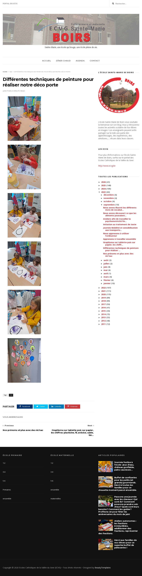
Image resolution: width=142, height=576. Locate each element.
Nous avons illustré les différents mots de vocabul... (119, 208)
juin (106, 267)
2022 (103, 287)
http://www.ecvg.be (107, 165)
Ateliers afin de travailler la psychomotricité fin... (117, 220)
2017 (103, 304)
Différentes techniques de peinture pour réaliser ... (121, 249)
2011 (103, 324)
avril (106, 273)
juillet (107, 263)
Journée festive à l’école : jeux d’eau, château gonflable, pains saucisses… (124, 466)
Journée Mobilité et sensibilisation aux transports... (120, 228)
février (107, 280)
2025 (103, 185)
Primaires (7, 489)
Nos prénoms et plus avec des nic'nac (118, 254)
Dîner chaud (63, 60)
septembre (109, 204)
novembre (109, 198)
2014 (103, 314)
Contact (95, 60)
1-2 (11, 72)
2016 (103, 307)
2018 (103, 301)
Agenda (80, 60)
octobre (108, 201)
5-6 (4, 481)
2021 (103, 291)
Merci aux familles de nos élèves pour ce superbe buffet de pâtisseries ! (125, 544)
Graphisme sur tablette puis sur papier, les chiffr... (119, 243)
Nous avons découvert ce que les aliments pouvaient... (119, 214)
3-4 (4, 472)
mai (106, 270)
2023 (103, 192)
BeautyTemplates (103, 567)
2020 (103, 294)
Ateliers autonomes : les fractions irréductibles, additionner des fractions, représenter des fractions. (118, 527)
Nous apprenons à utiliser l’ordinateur (116, 234)
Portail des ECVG (10, 4)
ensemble (7, 498)
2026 (103, 182)
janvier (107, 283)
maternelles (56, 498)
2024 (103, 188)
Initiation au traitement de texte (119, 224)
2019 (103, 297)
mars (106, 276)
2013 (103, 317)
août (106, 260)
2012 (103, 320)
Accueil (46, 60)
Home (5, 72)
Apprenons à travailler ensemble (119, 239)
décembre (109, 194)
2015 (103, 311)
